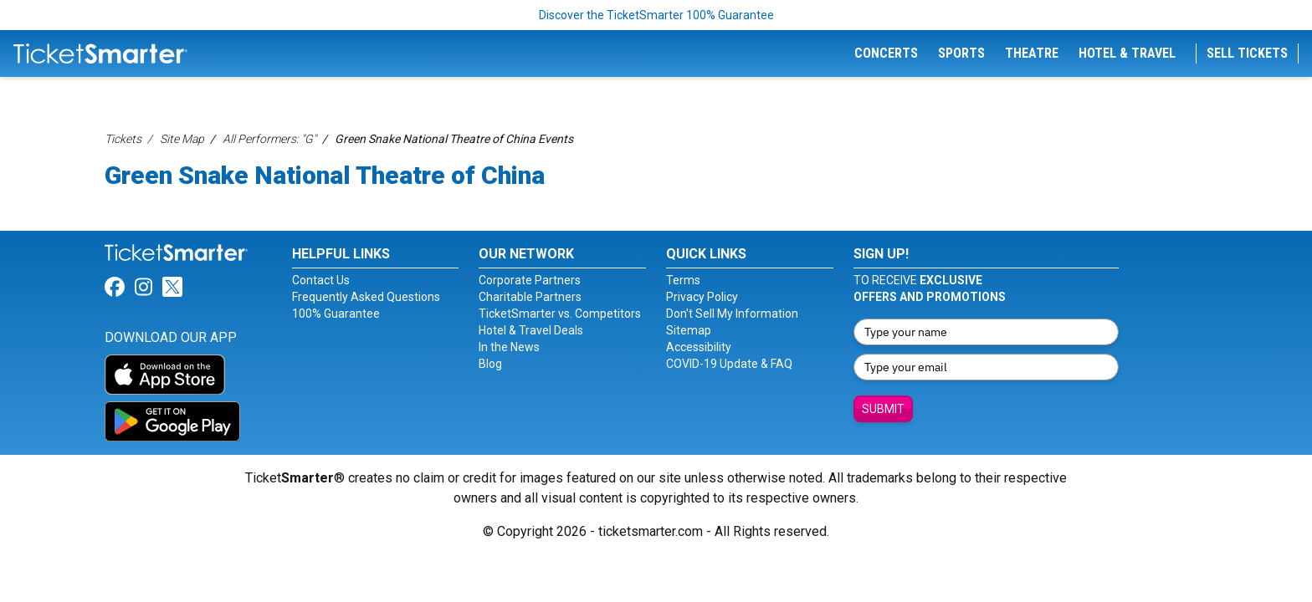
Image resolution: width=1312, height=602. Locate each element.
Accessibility (698, 347)
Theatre (1031, 53)
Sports (961, 53)
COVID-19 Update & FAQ (729, 363)
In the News (509, 347)
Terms (683, 280)
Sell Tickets (1247, 53)
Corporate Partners (530, 280)
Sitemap (688, 330)
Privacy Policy (702, 297)
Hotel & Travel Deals (531, 330)
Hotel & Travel (1127, 53)
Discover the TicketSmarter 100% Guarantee (656, 15)
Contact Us (321, 280)
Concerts (886, 53)
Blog (490, 363)
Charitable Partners (530, 297)
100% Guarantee (336, 313)
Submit (883, 409)
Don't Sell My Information (732, 313)
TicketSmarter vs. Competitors (560, 313)
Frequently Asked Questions (366, 297)
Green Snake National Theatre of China (325, 175)
